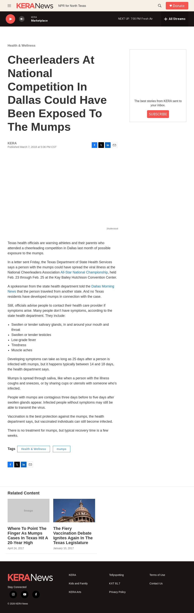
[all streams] (174, 19)
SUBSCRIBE (158, 114)
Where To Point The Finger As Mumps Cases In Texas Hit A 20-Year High (28, 535)
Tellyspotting (116, 575)
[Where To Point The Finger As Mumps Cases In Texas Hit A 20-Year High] (28, 510)
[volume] (22, 19)
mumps (61, 449)
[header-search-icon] (159, 5)
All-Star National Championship (84, 272)
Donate (179, 6)
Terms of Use (157, 575)
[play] (10, 19)
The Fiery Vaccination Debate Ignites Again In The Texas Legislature (73, 535)
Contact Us (156, 583)
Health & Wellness (21, 45)
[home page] (35, 5)
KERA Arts (75, 592)
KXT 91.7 (114, 583)
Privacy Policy (117, 592)
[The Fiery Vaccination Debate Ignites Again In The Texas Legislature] (74, 510)
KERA (72, 575)
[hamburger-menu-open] (9, 5)
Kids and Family (78, 583)
